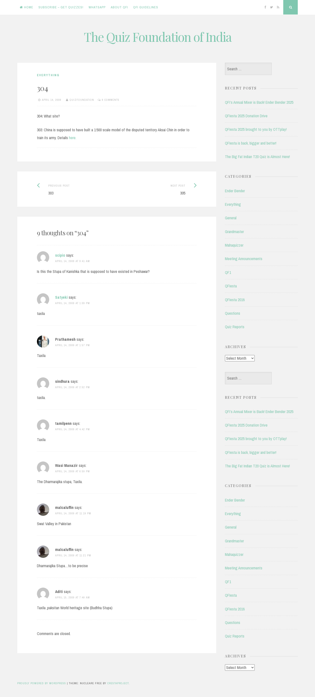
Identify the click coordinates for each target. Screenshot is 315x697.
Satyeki (61, 297)
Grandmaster (234, 231)
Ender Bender (235, 190)
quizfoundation (82, 100)
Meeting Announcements (243, 258)
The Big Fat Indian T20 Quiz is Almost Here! (257, 156)
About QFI (119, 7)
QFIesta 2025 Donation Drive (246, 116)
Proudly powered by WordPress (41, 683)
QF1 (228, 272)
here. (72, 137)
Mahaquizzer (234, 245)
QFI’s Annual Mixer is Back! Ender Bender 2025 (259, 102)
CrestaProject (118, 683)
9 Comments (110, 100)
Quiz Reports (234, 326)
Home (26, 7)
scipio (60, 255)
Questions (232, 313)
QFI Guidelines (145, 7)
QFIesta (231, 286)
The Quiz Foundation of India (157, 37)
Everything (48, 75)
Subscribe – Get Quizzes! (60, 7)
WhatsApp (97, 7)
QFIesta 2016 (235, 299)
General (230, 218)
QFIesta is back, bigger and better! (250, 143)
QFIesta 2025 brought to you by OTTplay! (256, 129)
